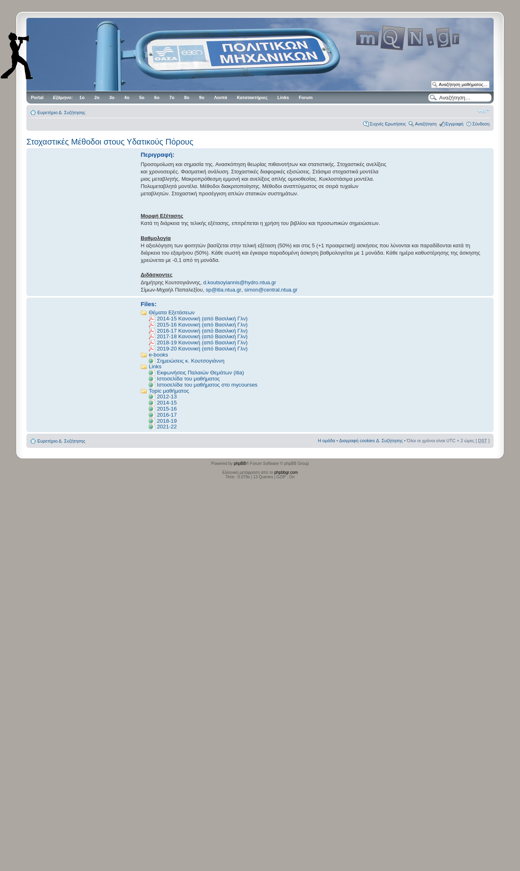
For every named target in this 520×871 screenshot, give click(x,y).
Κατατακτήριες (252, 97)
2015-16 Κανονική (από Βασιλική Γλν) (202, 325)
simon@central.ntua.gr (270, 290)
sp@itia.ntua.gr (223, 290)
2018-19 (167, 421)
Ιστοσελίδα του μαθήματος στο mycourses (207, 385)
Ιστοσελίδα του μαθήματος (188, 379)
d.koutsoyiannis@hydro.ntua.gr (239, 282)
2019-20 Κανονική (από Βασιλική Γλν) (202, 349)
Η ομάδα (326, 440)
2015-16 (167, 409)
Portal (37, 97)
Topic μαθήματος (169, 391)
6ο (157, 97)
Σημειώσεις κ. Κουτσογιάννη (190, 361)
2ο (97, 97)
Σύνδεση (481, 123)
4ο (127, 97)
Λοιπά (220, 97)
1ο (81, 97)
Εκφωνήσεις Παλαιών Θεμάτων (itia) (200, 373)
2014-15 (167, 403)
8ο (186, 97)
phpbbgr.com (286, 472)
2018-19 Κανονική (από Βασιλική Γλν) (202, 342)
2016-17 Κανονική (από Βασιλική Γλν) (202, 331)
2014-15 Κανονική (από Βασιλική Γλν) (202, 319)
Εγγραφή (455, 123)
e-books (158, 355)
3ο (112, 97)
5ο (142, 97)
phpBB (240, 463)
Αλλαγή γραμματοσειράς (484, 111)
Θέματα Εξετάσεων (172, 312)
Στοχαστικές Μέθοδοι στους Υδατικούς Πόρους (109, 141)
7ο (171, 97)
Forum (305, 97)
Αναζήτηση (425, 123)
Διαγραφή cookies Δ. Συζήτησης (371, 440)
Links (283, 97)
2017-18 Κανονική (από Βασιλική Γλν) (202, 336)
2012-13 (167, 396)
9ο (201, 97)
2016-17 (167, 415)
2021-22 (167, 427)
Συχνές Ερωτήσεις (388, 123)
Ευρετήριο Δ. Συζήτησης (61, 112)
